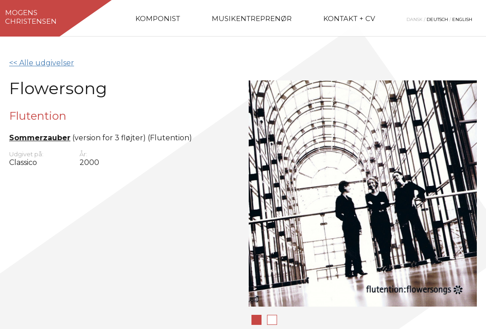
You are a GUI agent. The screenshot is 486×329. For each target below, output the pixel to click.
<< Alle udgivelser (41, 62)
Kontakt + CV (349, 18)
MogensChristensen (31, 17)
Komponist (157, 18)
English (462, 19)
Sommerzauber (39, 137)
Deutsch (437, 19)
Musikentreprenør (252, 18)
